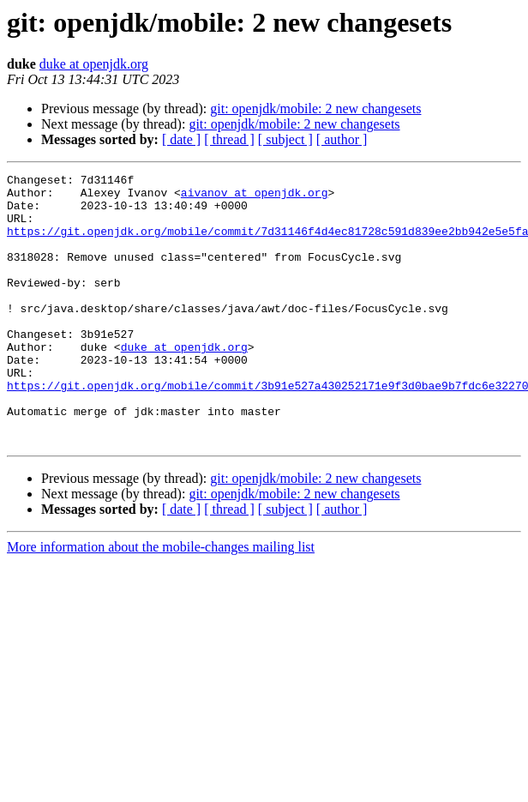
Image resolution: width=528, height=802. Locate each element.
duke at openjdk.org (93, 64)
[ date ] (181, 139)
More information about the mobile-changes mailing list (161, 601)
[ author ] (342, 139)
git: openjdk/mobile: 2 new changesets (315, 108)
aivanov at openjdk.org (254, 197)
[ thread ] (229, 139)
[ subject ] (285, 139)
